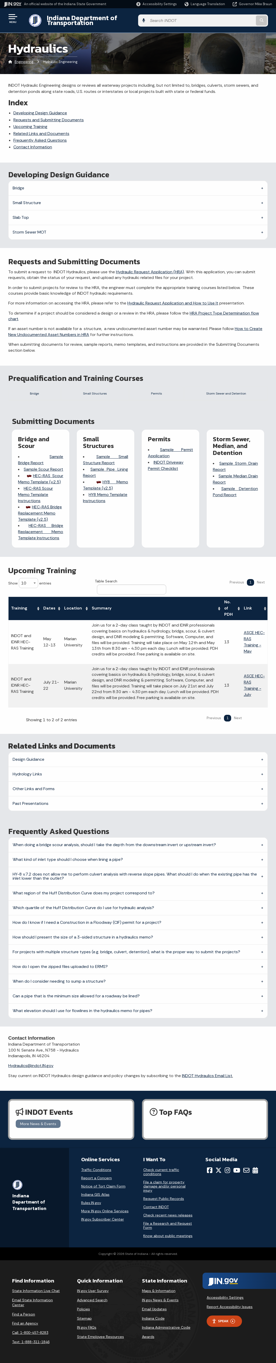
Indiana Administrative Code (166, 1327)
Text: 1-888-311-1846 (30, 1342)
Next (261, 582)
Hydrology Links (27, 774)
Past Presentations (30, 803)
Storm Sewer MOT (29, 228)
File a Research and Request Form (167, 1225)
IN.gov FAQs (86, 1327)
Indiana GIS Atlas (95, 1194)
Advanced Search (92, 1300)
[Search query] (242, 18)
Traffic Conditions (96, 1169)
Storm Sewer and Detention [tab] (222, 389)
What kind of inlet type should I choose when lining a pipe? (68, 859)
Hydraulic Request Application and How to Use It (172, 299)
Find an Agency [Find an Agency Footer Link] (25, 1323)
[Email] (246, 1170)
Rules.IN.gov (91, 1202)
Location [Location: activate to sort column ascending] (73, 608)
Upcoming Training (30, 122)
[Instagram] (227, 1170)
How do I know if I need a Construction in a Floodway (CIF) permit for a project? (87, 922)
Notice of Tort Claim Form (103, 1186)
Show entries (29, 583)
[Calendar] (255, 1170)
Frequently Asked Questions (40, 136)
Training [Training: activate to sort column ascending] (19, 608)
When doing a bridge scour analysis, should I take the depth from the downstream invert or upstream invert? (114, 844)
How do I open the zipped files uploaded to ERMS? (60, 966)
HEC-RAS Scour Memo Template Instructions (35, 495)
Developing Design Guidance (40, 109)
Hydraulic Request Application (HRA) (150, 267)
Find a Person (23, 1314)
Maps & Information (158, 1290)
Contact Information (32, 143)
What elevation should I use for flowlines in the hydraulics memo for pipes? (82, 1010)
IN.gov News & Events (160, 1300)
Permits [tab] (150, 389)
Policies (83, 1309)
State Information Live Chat (36, 1290)
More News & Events (38, 1123)
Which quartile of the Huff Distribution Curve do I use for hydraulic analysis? (83, 907)
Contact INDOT (156, 1207)
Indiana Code (153, 1318)
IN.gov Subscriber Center (102, 1219)
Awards (148, 1336)
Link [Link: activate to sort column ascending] (248, 608)
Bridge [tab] (32, 389)
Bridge (18, 184)
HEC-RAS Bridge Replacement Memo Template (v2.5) (40, 514)
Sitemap (84, 1318)
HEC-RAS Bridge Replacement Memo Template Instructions (40, 533)
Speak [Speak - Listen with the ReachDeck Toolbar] (223, 1321)
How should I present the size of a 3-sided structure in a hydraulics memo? (83, 937)
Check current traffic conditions (161, 1171)
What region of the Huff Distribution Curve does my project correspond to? (84, 893)
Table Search (130, 587)
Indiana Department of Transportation (101, 18)
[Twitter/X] (218, 1170)
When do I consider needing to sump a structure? (59, 981)
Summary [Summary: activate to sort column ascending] (102, 608)
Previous (237, 582)
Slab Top (21, 213)
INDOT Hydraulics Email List (207, 1075)
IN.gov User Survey (93, 1290)
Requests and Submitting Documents (48, 115)
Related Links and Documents (41, 129)
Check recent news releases (168, 1215)
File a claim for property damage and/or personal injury (164, 1186)
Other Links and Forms (34, 788)
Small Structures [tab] (91, 389)
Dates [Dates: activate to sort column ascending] (49, 608)
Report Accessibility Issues (230, 1306)
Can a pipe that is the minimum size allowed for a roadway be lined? (76, 996)
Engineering (24, 58)
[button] (156, 4)
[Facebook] (209, 1170)
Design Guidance (28, 759)
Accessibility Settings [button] (225, 1297)
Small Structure (27, 198)
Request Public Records (163, 1198)
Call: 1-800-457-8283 (30, 1332)
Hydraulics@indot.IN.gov (30, 1066)
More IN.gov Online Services (105, 1211)
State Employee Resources (100, 1336)
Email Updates (154, 1309)
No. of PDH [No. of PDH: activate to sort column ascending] (228, 608)
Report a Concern (96, 1178)
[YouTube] (236, 1170)
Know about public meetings (168, 1235)
